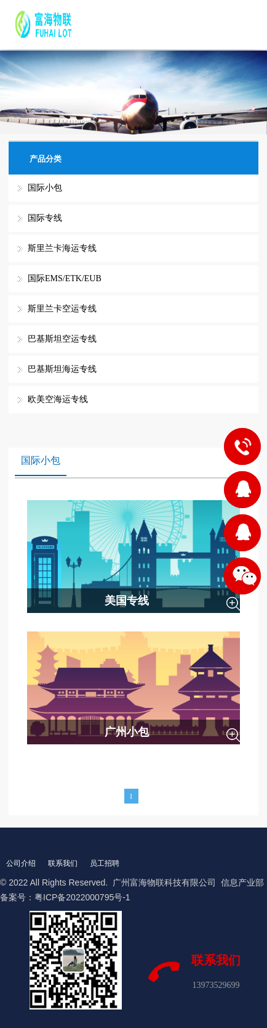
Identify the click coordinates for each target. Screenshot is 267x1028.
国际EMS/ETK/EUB (65, 278)
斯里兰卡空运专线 (62, 308)
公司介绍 (21, 863)
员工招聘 (104, 863)
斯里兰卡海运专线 (62, 248)
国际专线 (45, 218)
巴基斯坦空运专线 (62, 338)
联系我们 (63, 863)
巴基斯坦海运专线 (62, 369)
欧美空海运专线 (58, 399)
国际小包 (45, 187)
